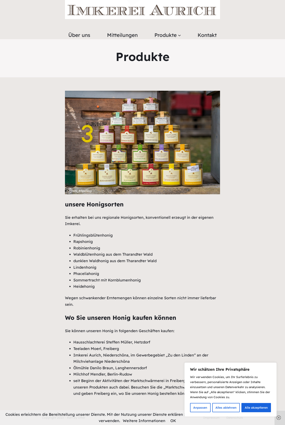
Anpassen (200, 407)
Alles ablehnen (226, 407)
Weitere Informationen (144, 420)
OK (173, 420)
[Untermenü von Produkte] (179, 35)
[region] (230, 390)
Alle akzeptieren (256, 407)
